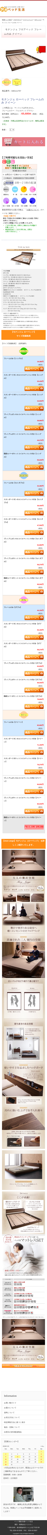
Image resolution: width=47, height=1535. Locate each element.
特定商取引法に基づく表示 (14, 1422)
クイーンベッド (28, 19)
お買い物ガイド (10, 1403)
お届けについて (33, 210)
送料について (9, 1413)
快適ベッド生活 (7, 19)
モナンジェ (37, 19)
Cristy (21, 1533)
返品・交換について (12, 1427)
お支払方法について (12, 1417)
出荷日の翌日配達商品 (13, 1432)
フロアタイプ (17, 19)
